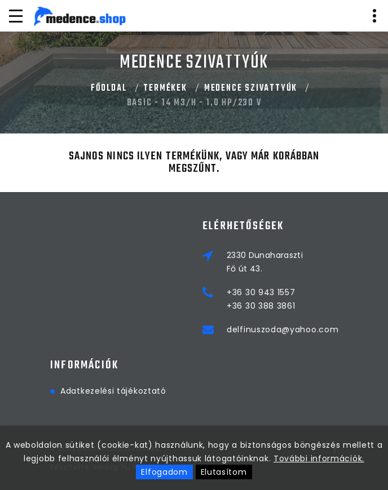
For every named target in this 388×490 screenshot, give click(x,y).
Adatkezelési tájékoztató (113, 391)
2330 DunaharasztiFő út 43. (265, 262)
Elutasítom (224, 472)
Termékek (165, 88)
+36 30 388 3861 (261, 305)
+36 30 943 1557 (261, 292)
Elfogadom (164, 472)
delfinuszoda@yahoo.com (282, 329)
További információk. (319, 458)
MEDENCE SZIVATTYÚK (250, 88)
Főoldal (109, 88)
